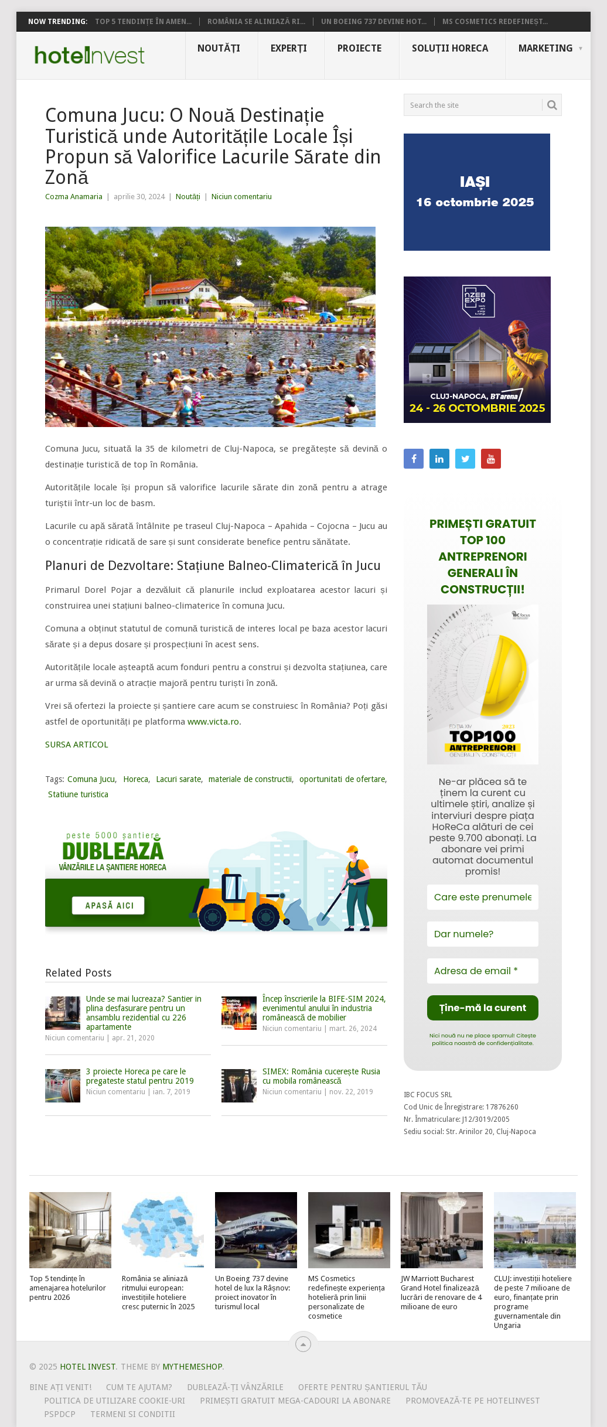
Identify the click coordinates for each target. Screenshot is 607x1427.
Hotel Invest (89, 55)
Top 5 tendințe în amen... (143, 22)
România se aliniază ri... (256, 22)
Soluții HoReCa (450, 48)
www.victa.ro (213, 721)
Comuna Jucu (91, 779)
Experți (289, 48)
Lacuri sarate (178, 779)
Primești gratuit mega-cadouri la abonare (295, 1400)
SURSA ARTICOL (76, 744)
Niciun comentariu (242, 196)
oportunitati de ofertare (342, 779)
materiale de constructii (250, 779)
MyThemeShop (192, 1366)
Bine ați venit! (60, 1387)
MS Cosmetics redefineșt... (495, 22)
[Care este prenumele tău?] (482, 897)
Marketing (546, 48)
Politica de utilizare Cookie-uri (114, 1400)
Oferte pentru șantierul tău (362, 1387)
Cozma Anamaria (74, 196)
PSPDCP (60, 1414)
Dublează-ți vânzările (235, 1387)
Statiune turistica (78, 794)
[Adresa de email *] (482, 971)
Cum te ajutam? (139, 1387)
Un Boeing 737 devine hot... (374, 22)
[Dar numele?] (482, 934)
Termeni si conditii (132, 1414)
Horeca (135, 779)
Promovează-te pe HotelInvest (472, 1400)
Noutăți (218, 48)
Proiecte (359, 48)
